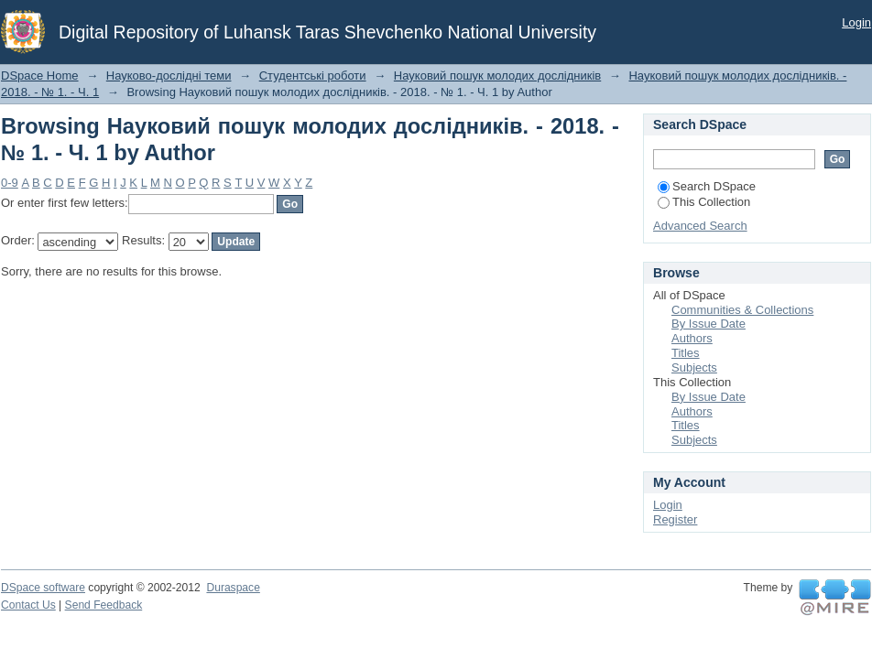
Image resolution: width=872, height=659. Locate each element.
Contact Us (28, 605)
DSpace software (43, 587)
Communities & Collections (742, 310)
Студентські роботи (312, 75)
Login (856, 22)
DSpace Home (40, 75)
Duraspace (232, 587)
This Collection (704, 202)
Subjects (694, 367)
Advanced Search (700, 225)
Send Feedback (104, 605)
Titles (685, 353)
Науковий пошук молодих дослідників (497, 75)
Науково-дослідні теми (169, 75)
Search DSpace (707, 186)
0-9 (9, 182)
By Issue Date (708, 323)
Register (675, 519)
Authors (692, 338)
